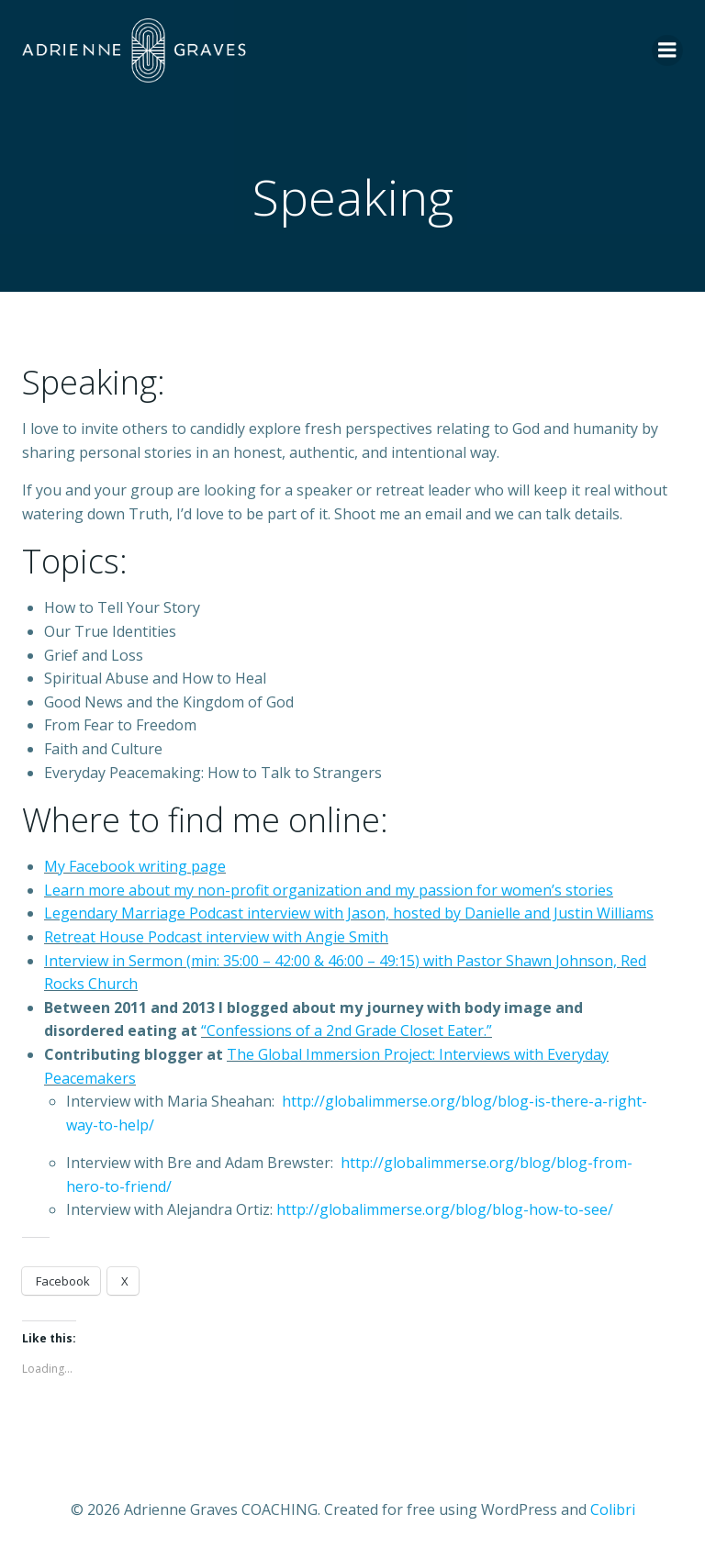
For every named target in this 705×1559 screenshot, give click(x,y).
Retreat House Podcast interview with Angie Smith (216, 937)
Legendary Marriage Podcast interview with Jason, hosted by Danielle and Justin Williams (349, 913)
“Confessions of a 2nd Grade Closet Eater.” (346, 1030)
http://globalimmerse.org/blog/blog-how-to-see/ (444, 1209)
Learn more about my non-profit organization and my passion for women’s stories (328, 890)
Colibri (612, 1509)
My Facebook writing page (135, 866)
